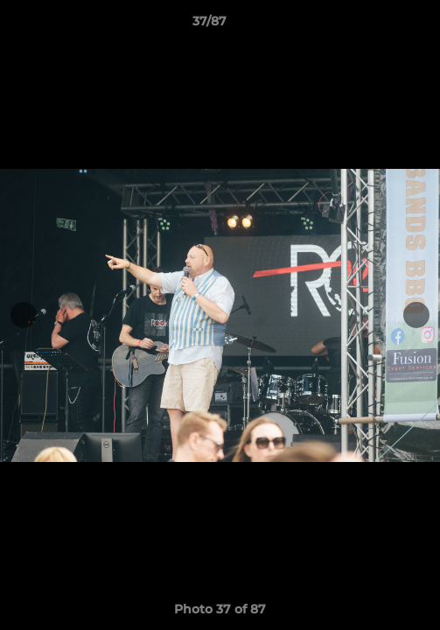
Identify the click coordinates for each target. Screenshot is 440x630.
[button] (377, 25)
